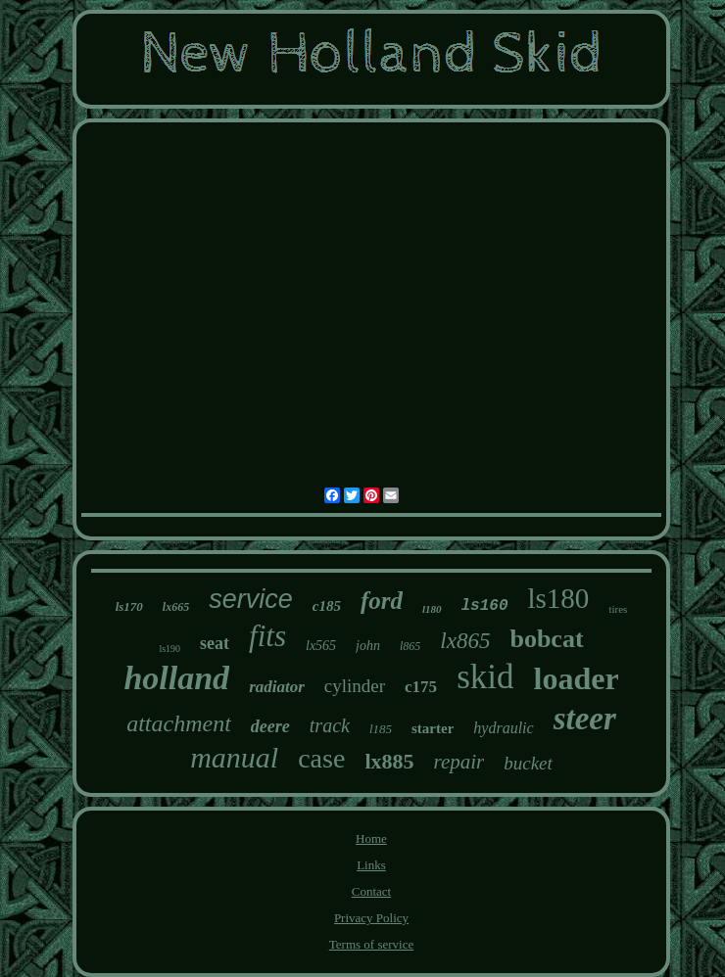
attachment (178, 723)
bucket (528, 763)
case (321, 758)
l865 (410, 646)
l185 (380, 728)
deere (270, 726)
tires (617, 609)
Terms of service (371, 944)
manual (234, 757)
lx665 (176, 607)
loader (575, 678)
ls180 (559, 598)
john (368, 645)
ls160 (484, 606)
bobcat (546, 639)
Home (371, 838)
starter (432, 728)
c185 (327, 606)
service (251, 599)
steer (585, 718)
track (330, 725)
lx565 (321, 645)
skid (485, 677)
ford (382, 600)
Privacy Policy (371, 917)
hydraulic (503, 728)
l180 (432, 609)
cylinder (354, 685)
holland (176, 678)
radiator (277, 686)
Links (371, 865)
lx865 (465, 640)
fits (267, 636)
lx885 (388, 761)
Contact (371, 891)
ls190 (169, 648)
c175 (421, 686)
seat (214, 643)
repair (459, 761)
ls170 (129, 606)
